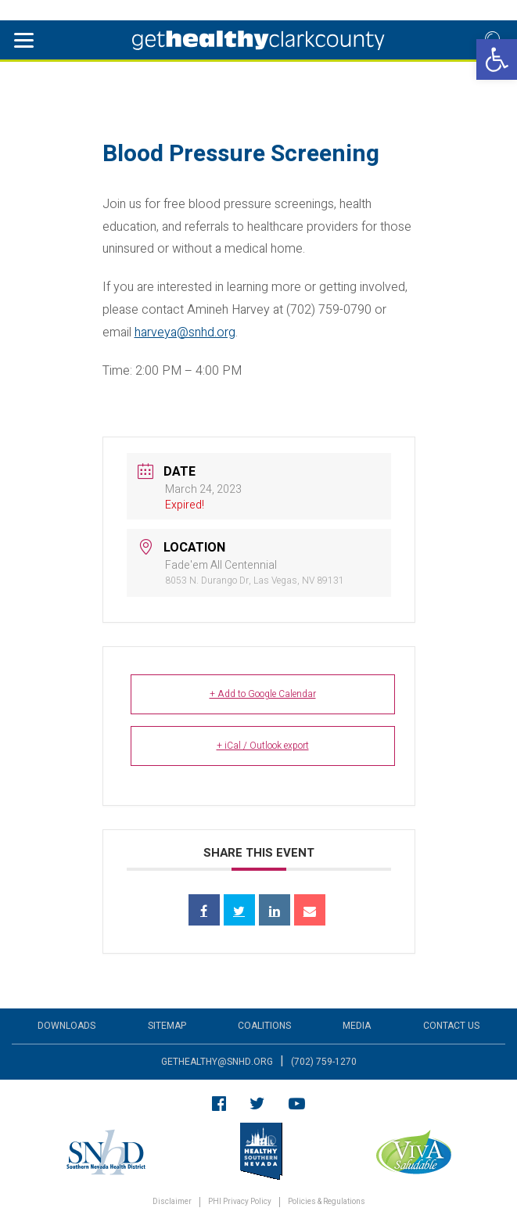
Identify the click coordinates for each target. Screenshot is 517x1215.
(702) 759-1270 (324, 1062)
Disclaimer (172, 1202)
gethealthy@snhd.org (217, 1062)
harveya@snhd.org (185, 332)
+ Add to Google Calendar (263, 694)
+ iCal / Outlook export (263, 746)
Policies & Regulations (326, 1202)
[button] (496, 59)
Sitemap (167, 1026)
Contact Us (451, 1026)
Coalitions (264, 1026)
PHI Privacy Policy (239, 1202)
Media (357, 1026)
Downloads (66, 1026)
